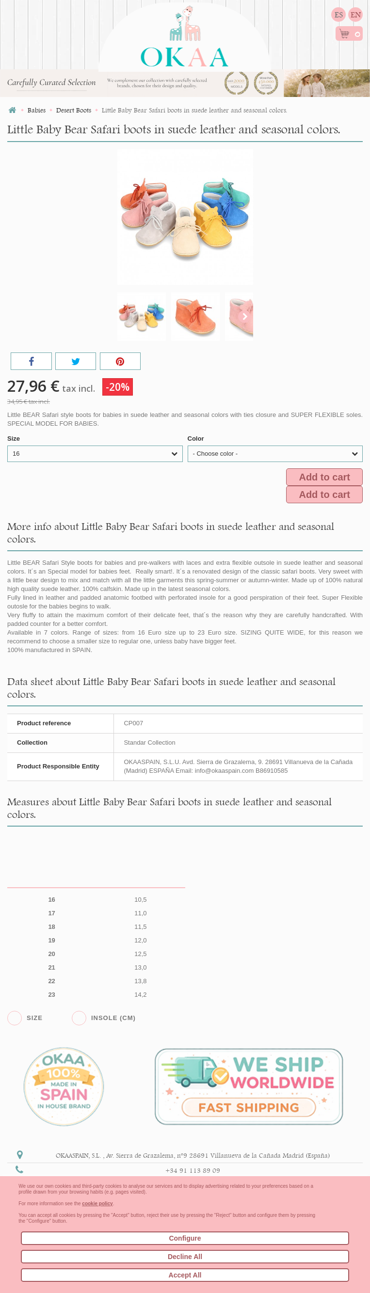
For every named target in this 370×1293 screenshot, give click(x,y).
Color (197, 438)
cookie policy (97, 1203)
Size (14, 438)
